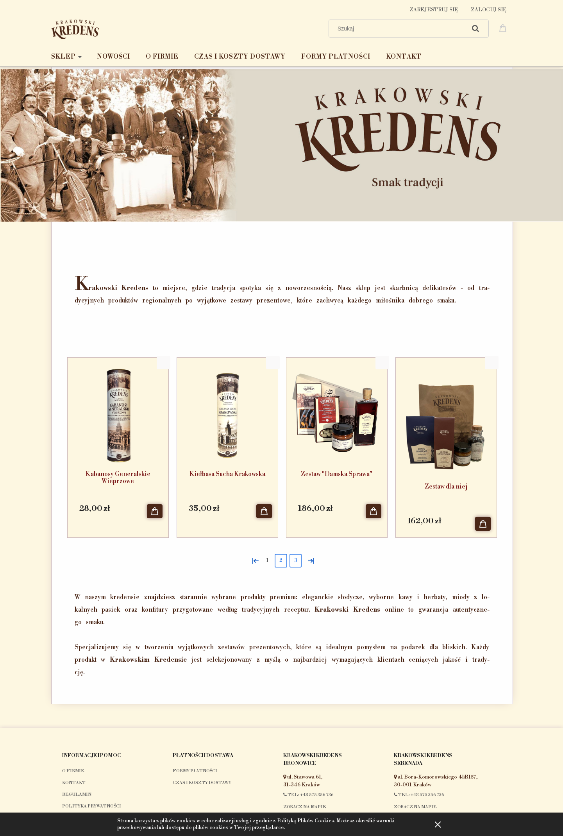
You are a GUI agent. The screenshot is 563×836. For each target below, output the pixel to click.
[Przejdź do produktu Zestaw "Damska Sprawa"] (336, 412)
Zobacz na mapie (304, 807)
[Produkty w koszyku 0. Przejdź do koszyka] (504, 28)
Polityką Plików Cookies (305, 821)
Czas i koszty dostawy (202, 783)
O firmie (73, 771)
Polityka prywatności (91, 806)
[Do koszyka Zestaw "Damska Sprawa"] (373, 511)
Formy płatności (195, 771)
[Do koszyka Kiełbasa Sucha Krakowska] (264, 511)
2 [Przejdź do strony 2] (280, 561)
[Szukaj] (475, 29)
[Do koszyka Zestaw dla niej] (483, 524)
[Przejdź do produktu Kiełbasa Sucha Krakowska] (227, 412)
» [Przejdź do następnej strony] (309, 560)
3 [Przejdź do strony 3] (295, 561)
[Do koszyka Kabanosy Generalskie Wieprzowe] (155, 511)
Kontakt (74, 783)
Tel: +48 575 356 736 (308, 795)
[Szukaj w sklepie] (399, 28)
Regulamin (76, 794)
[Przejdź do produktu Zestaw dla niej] (446, 418)
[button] (163, 362)
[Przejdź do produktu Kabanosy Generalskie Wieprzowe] (118, 412)
